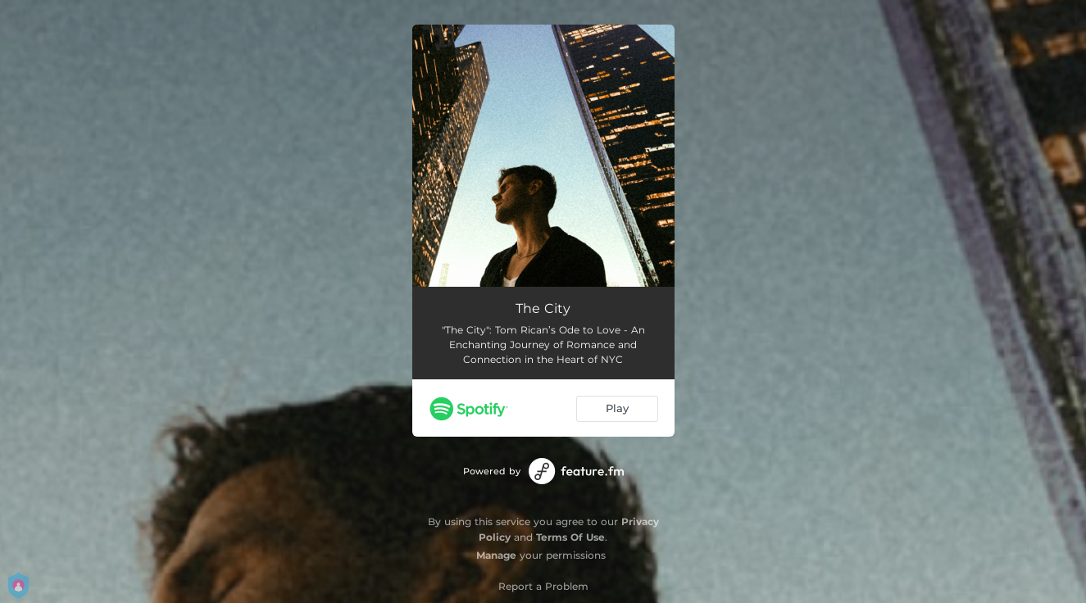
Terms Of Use (570, 537)
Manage (496, 555)
